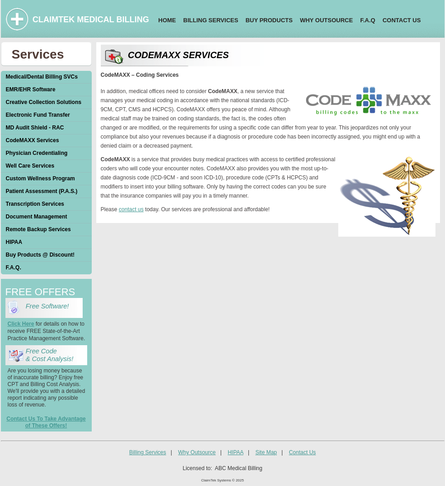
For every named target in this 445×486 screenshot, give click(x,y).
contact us (131, 209)
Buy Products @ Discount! (40, 255)
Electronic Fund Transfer (38, 115)
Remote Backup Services (38, 229)
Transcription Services (35, 204)
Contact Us (302, 452)
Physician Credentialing (37, 153)
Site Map (266, 452)
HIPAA (14, 242)
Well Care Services (30, 166)
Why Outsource (197, 452)
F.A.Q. (13, 267)
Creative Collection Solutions (44, 102)
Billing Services (147, 452)
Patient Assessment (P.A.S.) (42, 191)
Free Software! (49, 306)
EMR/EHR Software (30, 89)
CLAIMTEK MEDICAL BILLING (91, 19)
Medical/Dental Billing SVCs (42, 77)
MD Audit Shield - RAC (35, 127)
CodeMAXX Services (32, 140)
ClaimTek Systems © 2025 (222, 480)
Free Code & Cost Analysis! (50, 354)
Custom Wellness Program (40, 178)
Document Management (36, 216)
